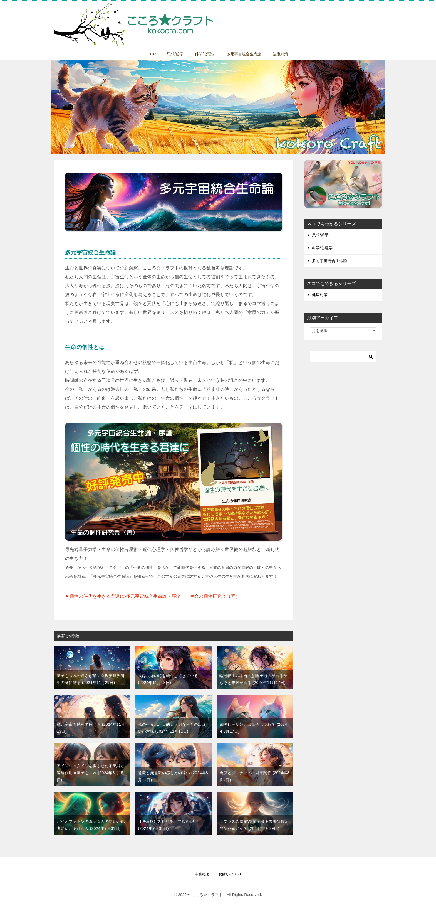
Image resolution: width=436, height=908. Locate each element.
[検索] (343, 356)
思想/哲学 (175, 54)
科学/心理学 (205, 54)
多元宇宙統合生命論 (243, 54)
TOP (152, 54)
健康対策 (280, 54)
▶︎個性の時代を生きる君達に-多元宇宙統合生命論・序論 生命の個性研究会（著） (152, 596)
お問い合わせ (230, 874)
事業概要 (202, 874)
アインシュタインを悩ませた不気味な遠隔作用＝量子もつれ (91, 773)
